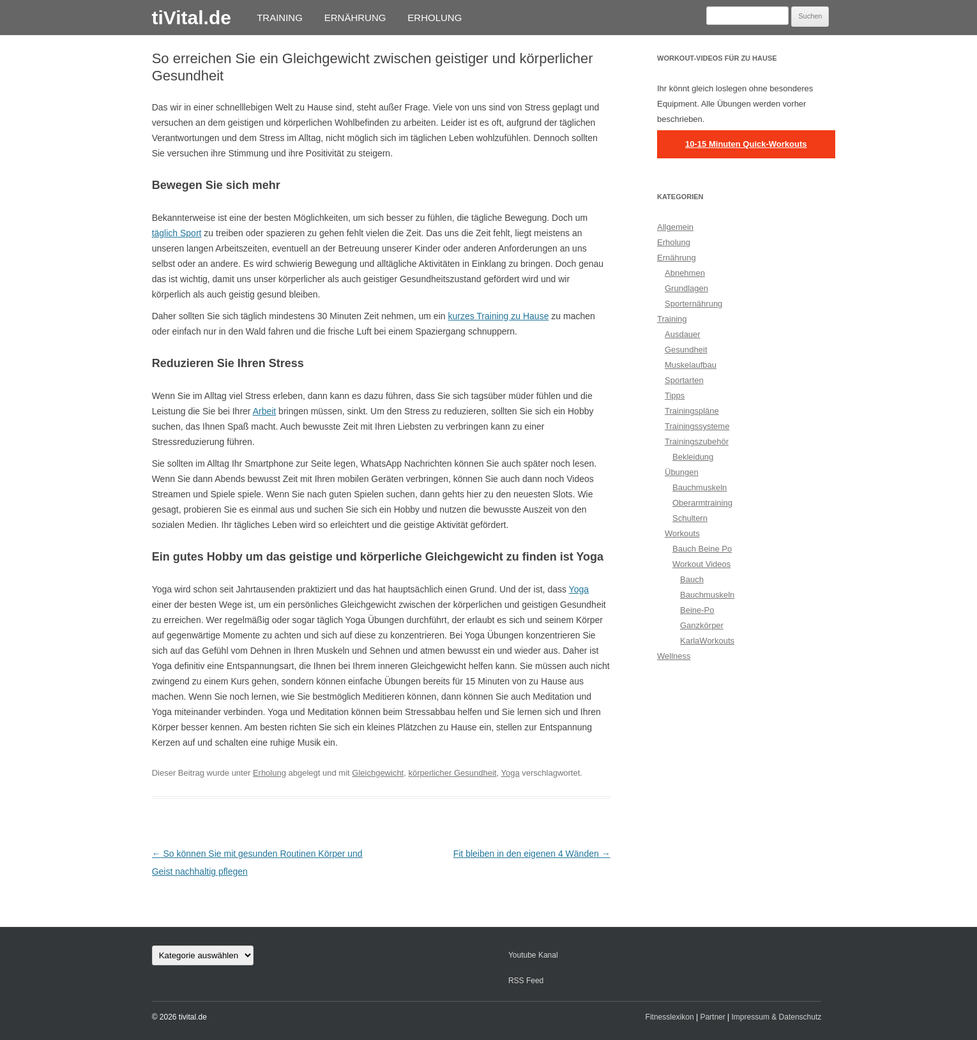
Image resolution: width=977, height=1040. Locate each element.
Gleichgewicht (378, 773)
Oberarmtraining (702, 503)
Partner (712, 1017)
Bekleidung (692, 457)
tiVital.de (191, 17)
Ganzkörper (701, 625)
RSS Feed (525, 980)
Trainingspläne (692, 411)
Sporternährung (693, 303)
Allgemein (675, 227)
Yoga (579, 589)
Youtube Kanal (533, 955)
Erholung (434, 17)
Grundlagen (686, 288)
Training (280, 17)
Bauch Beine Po (702, 549)
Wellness (674, 656)
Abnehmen (685, 273)
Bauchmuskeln (699, 487)
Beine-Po (697, 610)
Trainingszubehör (697, 441)
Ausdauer (683, 334)
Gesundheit (686, 349)
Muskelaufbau (690, 365)
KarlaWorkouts (707, 640)
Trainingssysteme (697, 426)
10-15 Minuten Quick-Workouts (746, 144)
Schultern (690, 518)
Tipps (675, 395)
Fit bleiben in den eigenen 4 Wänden (531, 853)
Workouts (682, 533)
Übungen (682, 472)
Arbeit (264, 411)
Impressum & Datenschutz (777, 1017)
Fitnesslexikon (670, 1017)
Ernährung (355, 17)
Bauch (692, 579)
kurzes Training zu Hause (498, 316)
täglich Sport (177, 233)
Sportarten (684, 380)
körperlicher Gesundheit (452, 773)
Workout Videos (701, 564)
